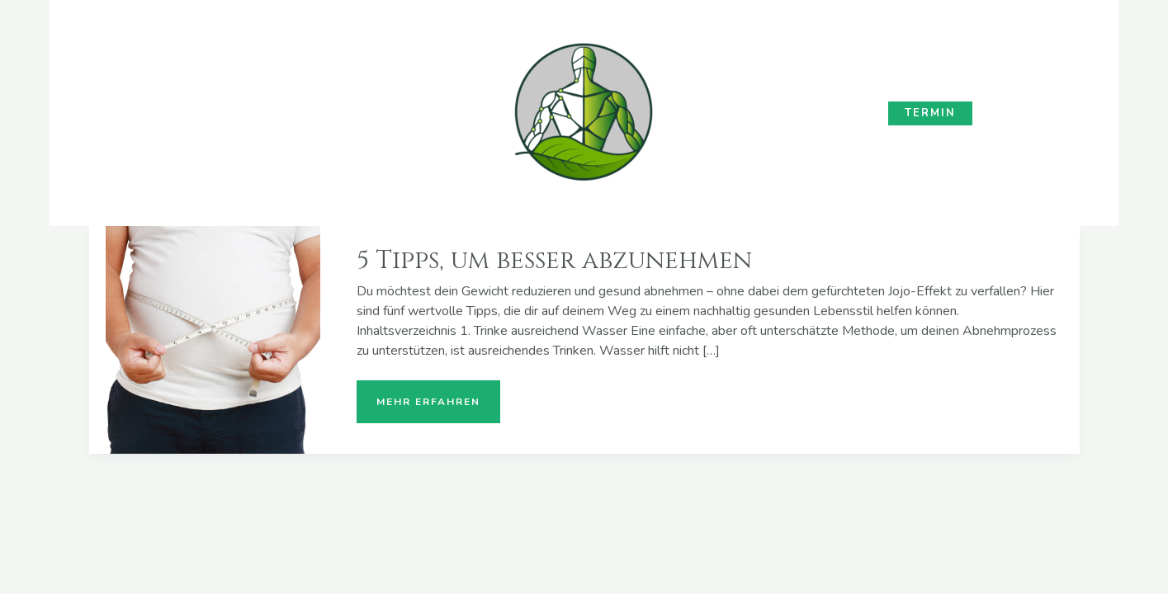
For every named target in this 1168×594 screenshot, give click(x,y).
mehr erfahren (428, 394)
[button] (930, 113)
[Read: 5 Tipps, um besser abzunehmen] (213, 339)
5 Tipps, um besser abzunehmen (554, 260)
